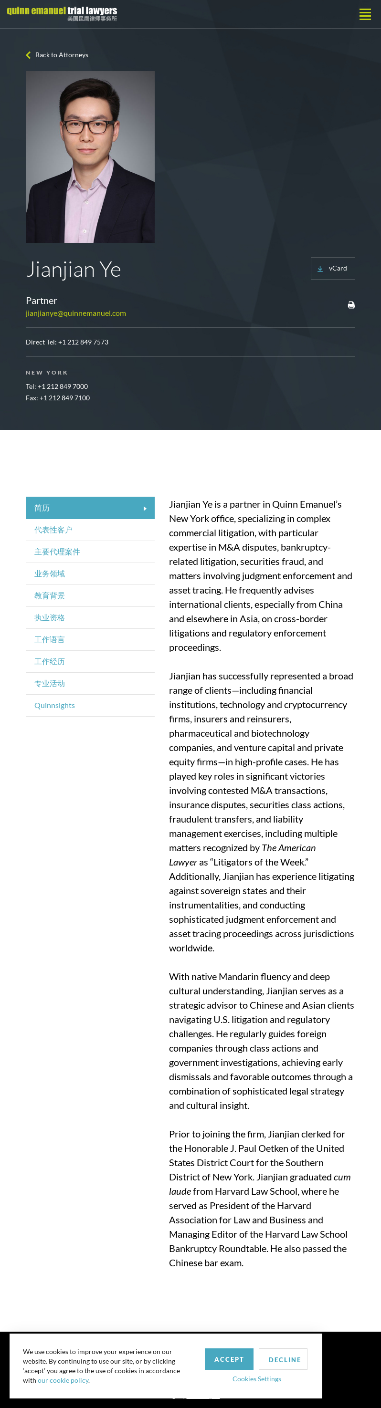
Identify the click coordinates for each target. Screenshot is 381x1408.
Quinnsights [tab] (54, 704)
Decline (278, 1357)
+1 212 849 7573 (83, 342)
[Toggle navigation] (365, 14)
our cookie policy (64, 1379)
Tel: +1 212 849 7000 (57, 386)
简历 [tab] (42, 507)
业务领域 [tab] (49, 573)
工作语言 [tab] (49, 639)
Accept (221, 1357)
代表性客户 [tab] (53, 529)
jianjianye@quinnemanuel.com (76, 312)
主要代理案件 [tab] (57, 551)
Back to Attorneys (61, 55)
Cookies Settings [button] (248, 1376)
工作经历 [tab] (49, 661)
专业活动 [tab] (49, 683)
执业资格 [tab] (49, 617)
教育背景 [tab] (49, 595)
